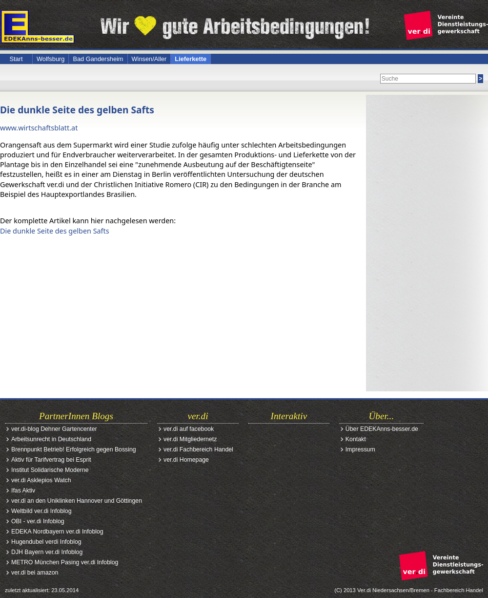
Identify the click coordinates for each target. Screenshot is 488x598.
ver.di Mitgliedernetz (190, 439)
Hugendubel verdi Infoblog (46, 541)
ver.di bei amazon (34, 572)
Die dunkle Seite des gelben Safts (77, 109)
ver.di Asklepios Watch (41, 480)
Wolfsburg (50, 59)
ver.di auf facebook (188, 429)
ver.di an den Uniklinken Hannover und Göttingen (76, 500)
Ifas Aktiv (23, 490)
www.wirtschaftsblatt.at (39, 127)
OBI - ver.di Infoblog (37, 521)
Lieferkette (190, 59)
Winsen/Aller (149, 59)
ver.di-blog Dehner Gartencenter (54, 429)
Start (15, 59)
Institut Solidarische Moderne (50, 470)
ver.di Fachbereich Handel (198, 449)
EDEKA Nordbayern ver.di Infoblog (57, 531)
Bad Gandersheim (98, 59)
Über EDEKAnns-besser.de (382, 429)
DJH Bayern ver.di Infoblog (46, 552)
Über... (381, 416)
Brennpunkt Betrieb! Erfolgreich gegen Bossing (73, 449)
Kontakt (356, 439)
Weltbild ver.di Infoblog (41, 511)
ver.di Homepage (186, 459)
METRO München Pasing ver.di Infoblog (64, 562)
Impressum (360, 449)
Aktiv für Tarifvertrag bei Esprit (51, 459)
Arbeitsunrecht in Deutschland (51, 439)
